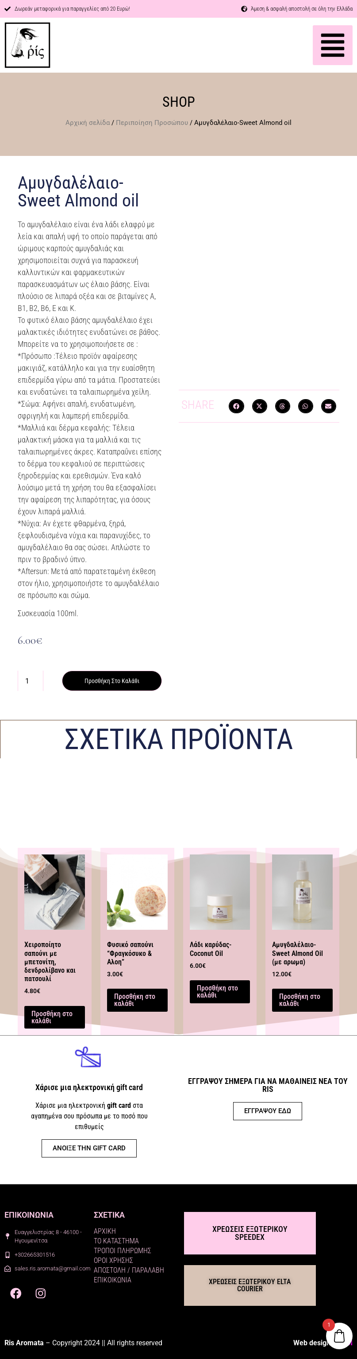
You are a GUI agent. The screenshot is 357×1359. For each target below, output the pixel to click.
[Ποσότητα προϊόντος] (30, 681)
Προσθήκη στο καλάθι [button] (52, 1017)
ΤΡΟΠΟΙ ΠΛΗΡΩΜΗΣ (122, 1250)
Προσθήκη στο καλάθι (111, 680)
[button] (333, 45)
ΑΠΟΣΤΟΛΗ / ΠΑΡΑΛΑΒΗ (129, 1270)
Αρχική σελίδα (87, 123)
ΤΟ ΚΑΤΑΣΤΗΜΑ (116, 1241)
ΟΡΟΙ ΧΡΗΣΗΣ (113, 1260)
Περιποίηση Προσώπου (152, 123)
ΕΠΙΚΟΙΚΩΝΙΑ (112, 1280)
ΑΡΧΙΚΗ (105, 1231)
